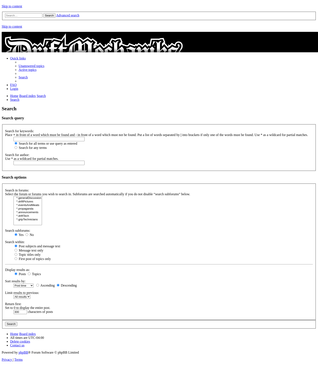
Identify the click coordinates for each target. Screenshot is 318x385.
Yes (19, 235)
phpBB (23, 352)
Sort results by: (15, 281)
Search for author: (17, 155)
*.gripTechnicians (28, 219)
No (30, 235)
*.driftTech (28, 216)
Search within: (15, 242)
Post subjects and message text (37, 246)
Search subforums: (17, 230)
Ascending (45, 285)
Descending (67, 285)
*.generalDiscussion (28, 198)
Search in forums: (17, 190)
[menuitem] (31, 66)
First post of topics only (33, 259)
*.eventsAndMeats (28, 205)
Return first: (13, 304)
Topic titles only (27, 254)
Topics (34, 274)
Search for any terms (31, 147)
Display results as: (17, 270)
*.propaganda (28, 209)
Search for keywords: (19, 131)
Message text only (29, 250)
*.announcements (28, 212)
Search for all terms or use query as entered (46, 143)
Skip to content (12, 6)
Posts (20, 274)
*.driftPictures (28, 201)
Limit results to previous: (22, 293)
